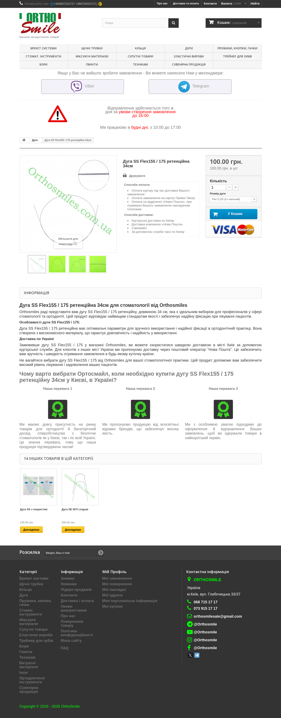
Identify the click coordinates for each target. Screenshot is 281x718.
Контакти (210, 3)
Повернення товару (72, 624)
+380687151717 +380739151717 (75, 3)
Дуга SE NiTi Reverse (75, 509)
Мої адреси (112, 595)
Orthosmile (207, 579)
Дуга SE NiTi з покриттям (161, 509)
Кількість (218, 181)
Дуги (189, 48)
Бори (43, 64)
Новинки (69, 584)
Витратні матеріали (28, 665)
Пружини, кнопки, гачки (237, 48)
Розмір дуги (218, 193)
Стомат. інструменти (43, 56)
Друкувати (137, 175)
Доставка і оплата (77, 601)
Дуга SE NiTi (111, 509)
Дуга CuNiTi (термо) (33, 509)
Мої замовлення (117, 578)
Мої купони (112, 606)
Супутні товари (140, 56)
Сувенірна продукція (189, 64)
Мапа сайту (71, 641)
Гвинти (92, 64)
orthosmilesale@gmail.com (218, 616)
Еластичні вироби (189, 56)
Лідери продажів (76, 590)
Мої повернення (117, 584)
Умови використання (74, 608)
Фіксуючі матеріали (92, 56)
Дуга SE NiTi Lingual (241, 509)
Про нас (68, 616)
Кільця (140, 48)
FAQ (65, 648)
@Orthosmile (205, 624)
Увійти (255, 3)
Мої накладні (114, 590)
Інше (23, 673)
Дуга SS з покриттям (200, 509)
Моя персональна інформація (129, 601)
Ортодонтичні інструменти (32, 680)
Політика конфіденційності (77, 633)
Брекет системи (43, 48)
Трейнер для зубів (237, 56)
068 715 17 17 (205, 602)
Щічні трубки (92, 48)
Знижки (68, 578)
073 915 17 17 (205, 608)
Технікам (140, 64)
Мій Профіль (114, 571)
